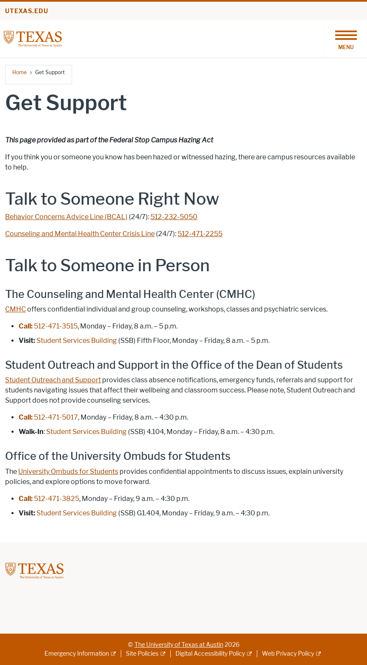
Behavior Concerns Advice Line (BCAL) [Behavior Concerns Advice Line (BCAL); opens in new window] (66, 217)
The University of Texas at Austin (178, 644)
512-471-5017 (48, 417)
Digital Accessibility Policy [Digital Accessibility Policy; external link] (210, 653)
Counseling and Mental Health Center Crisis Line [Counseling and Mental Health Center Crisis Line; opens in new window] (80, 234)
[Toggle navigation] (346, 39)
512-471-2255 (200, 234)
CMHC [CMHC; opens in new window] (15, 309)
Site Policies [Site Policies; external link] (142, 653)
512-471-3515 (48, 326)
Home (19, 72)
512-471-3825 (49, 499)
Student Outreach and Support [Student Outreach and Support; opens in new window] (53, 380)
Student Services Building (76, 513)
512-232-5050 (173, 217)
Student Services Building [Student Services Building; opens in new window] (76, 341)
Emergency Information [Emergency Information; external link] (76, 653)
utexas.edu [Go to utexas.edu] (26, 11)
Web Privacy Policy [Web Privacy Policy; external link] (288, 653)
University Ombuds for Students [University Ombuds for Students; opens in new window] (68, 471)
